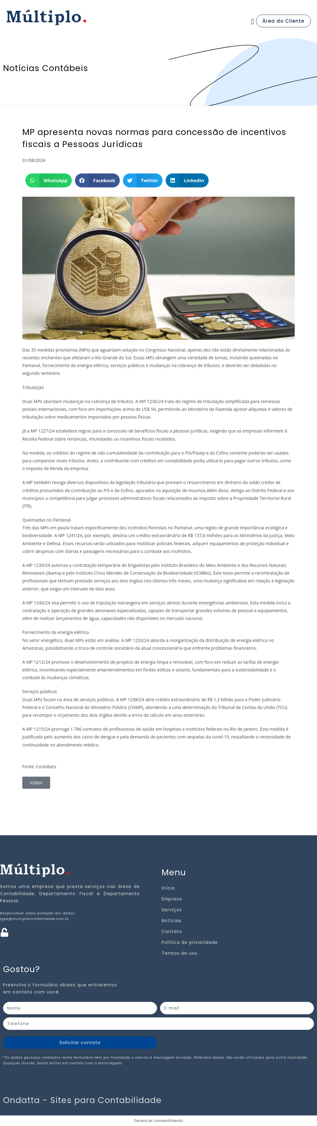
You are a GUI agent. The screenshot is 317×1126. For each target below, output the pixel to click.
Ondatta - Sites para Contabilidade (82, 1100)
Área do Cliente (283, 21)
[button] (252, 22)
